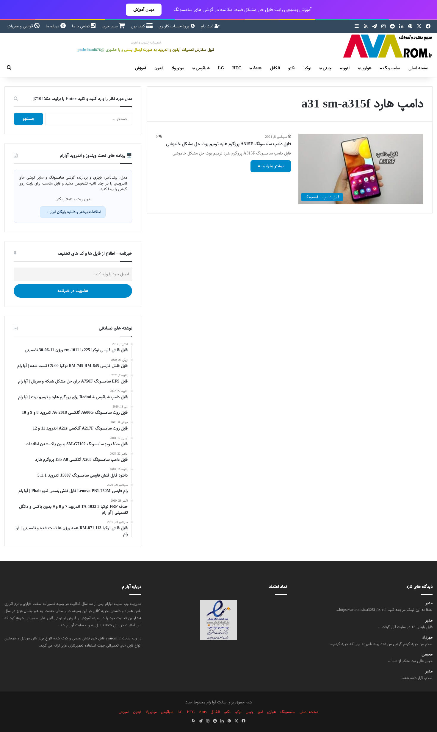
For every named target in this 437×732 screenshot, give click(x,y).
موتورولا (178, 68)
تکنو (291, 68)
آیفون (158, 68)
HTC (236, 68)
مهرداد (427, 637)
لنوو (346, 68)
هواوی (366, 68)
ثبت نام (210, 26)
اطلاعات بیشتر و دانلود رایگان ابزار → (73, 212)
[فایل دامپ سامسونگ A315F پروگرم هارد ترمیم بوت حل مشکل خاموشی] (360, 169)
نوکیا (307, 68)
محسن (427, 654)
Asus (257, 68)
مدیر (429, 603)
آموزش (140, 68)
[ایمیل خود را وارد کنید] (73, 274)
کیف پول (142, 26)
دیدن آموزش (143, 9)
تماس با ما (83, 26)
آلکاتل (275, 68)
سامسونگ (391, 68)
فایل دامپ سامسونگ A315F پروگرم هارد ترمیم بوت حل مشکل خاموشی (228, 144)
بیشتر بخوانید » (270, 166)
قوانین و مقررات (23, 26)
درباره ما (56, 26)
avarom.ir (113, 638)
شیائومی (202, 68)
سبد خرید (113, 26)
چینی (327, 68)
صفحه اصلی (418, 68)
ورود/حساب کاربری (177, 26)
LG (221, 68)
